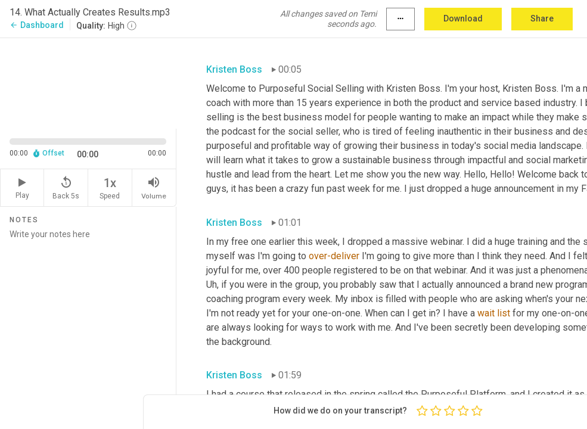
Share (542, 18)
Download (463, 18)
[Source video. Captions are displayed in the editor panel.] (88, 82)
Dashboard (37, 25)
